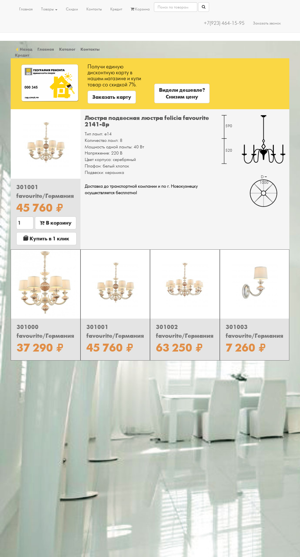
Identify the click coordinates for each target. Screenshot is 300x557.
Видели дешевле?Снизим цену (182, 93)
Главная (26, 9)
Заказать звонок (267, 23)
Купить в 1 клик (46, 238)
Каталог (67, 49)
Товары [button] (49, 9)
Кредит (116, 9)
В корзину (55, 223)
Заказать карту (111, 97)
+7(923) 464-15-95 (224, 23)
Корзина (140, 9)
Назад (23, 49)
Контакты (94, 9)
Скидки (72, 9)
